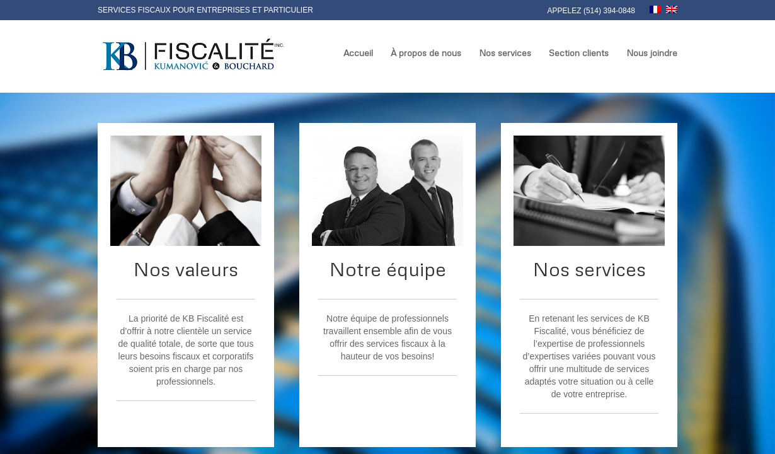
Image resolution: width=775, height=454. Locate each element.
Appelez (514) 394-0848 (591, 10)
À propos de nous (426, 52)
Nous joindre (651, 52)
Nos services (505, 52)
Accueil (358, 52)
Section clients (579, 52)
